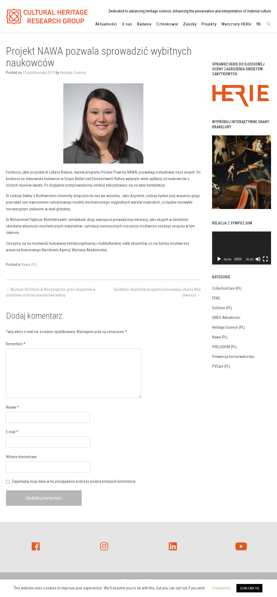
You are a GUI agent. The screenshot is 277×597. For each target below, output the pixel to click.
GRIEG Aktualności (226, 317)
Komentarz (15, 344)
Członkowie (167, 24)
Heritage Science (73, 72)
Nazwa (12, 407)
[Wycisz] (258, 259)
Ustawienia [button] (221, 588)
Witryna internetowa (21, 457)
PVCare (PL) (221, 366)
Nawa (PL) (29, 264)
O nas (127, 24)
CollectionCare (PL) (227, 288)
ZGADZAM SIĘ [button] (249, 588)
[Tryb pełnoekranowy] (265, 259)
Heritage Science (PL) (228, 327)
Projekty (209, 24)
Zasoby (190, 24)
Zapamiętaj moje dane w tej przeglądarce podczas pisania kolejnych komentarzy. (74, 481)
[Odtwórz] (219, 259)
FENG (216, 298)
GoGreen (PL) (222, 308)
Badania (144, 24)
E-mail (12, 432)
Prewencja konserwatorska (233, 356)
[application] (241, 248)
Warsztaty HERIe (237, 24)
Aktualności (106, 24)
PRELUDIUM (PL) (224, 347)
